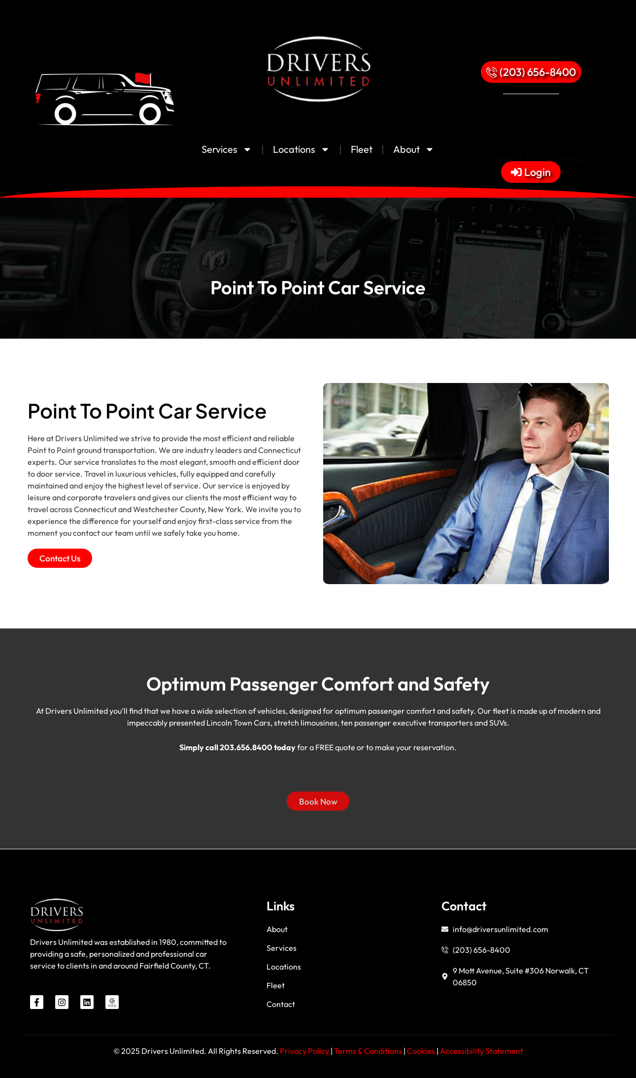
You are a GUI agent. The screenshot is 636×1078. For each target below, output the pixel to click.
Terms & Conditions (368, 1051)
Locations (301, 149)
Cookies (421, 1051)
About (414, 149)
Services (226, 149)
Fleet (361, 149)
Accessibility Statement (481, 1051)
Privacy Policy (304, 1051)
